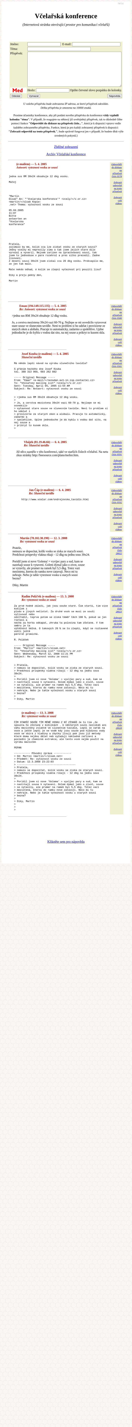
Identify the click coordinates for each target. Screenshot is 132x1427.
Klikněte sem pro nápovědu (65, 925)
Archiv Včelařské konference (66, 161)
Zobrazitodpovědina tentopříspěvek (117, 194)
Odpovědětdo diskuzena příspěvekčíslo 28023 (116, 650)
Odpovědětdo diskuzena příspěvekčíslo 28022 (116, 591)
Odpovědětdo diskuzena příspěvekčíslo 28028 (116, 786)
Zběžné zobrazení (66, 154)
